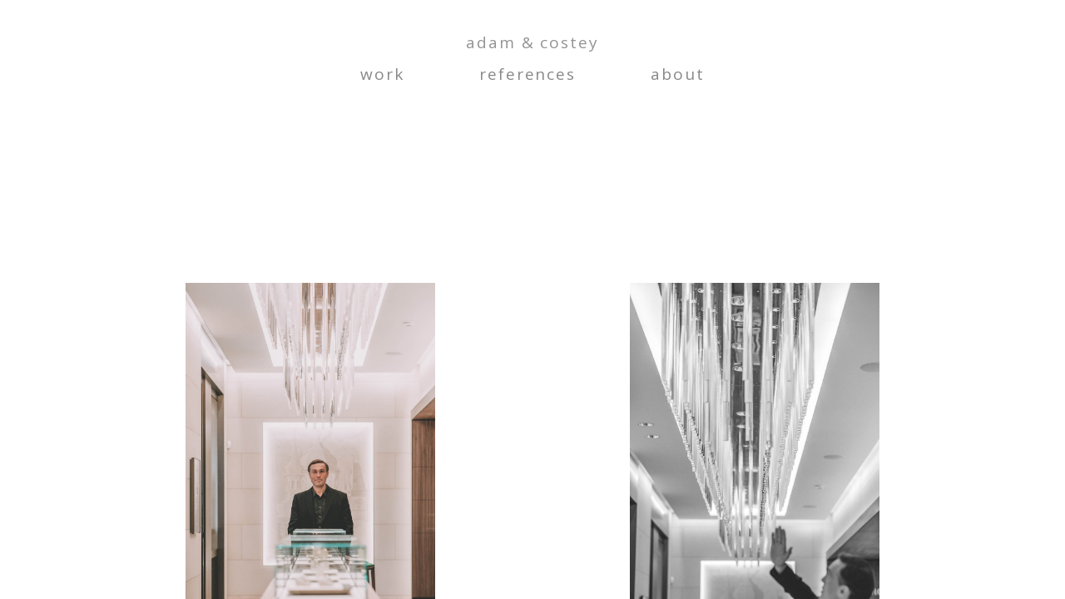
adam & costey (532, 43)
